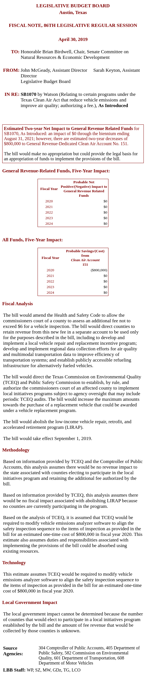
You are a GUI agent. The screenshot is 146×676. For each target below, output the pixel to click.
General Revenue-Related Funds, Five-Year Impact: (56, 170)
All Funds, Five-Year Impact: (32, 239)
